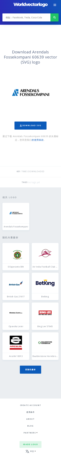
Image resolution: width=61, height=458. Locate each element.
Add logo (30, 444)
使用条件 (30, 412)
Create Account (30, 405)
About (30, 419)
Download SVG (30, 125)
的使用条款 (38, 139)
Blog (30, 426)
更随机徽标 (30, 369)
